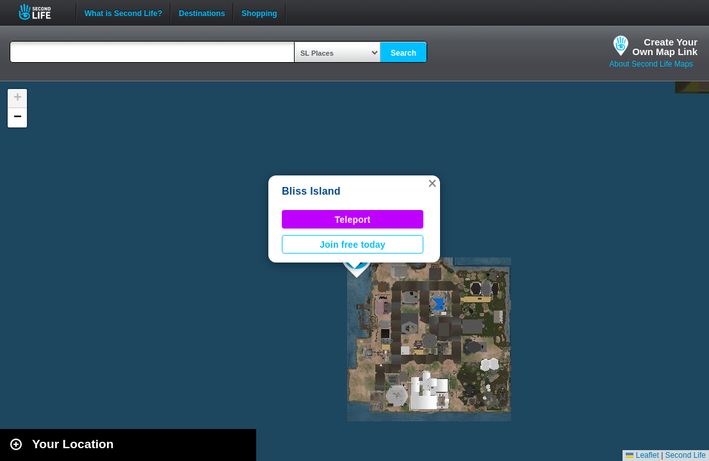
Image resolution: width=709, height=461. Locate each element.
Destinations (202, 12)
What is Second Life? (123, 12)
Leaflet (642, 455)
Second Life (42, 11)
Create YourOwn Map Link (664, 46)
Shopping (259, 12)
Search (403, 53)
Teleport (353, 219)
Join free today (353, 244)
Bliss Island (311, 191)
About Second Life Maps (651, 64)
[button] (432, 183)
